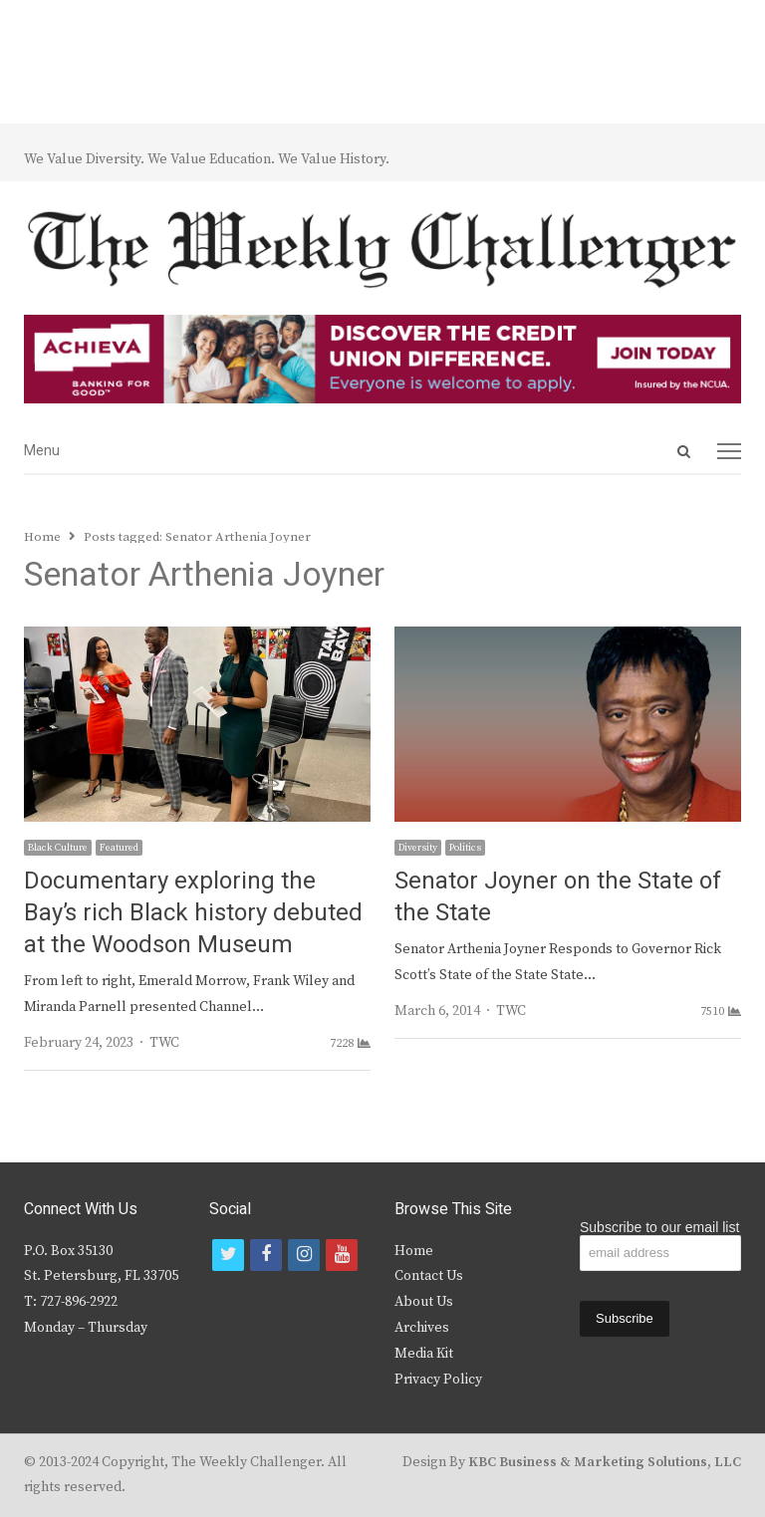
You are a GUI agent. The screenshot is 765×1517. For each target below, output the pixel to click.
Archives (421, 1328)
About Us (423, 1302)
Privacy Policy (438, 1380)
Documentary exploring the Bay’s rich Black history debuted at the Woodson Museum (193, 913)
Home (413, 1251)
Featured (119, 848)
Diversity (417, 848)
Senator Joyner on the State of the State (557, 897)
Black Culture (58, 848)
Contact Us (428, 1276)
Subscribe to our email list (659, 1227)
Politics (465, 848)
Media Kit (423, 1354)
